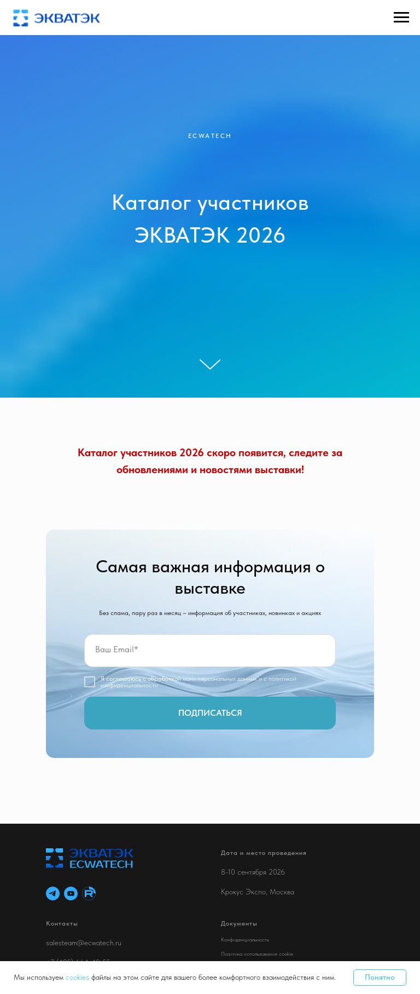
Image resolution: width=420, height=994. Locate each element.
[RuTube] (89, 893)
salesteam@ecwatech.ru (83, 942)
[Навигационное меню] (401, 17)
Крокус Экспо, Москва (257, 891)
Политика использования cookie (257, 953)
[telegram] (53, 893)
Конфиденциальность (245, 939)
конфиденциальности (129, 685)
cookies (78, 977)
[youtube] (71, 893)
